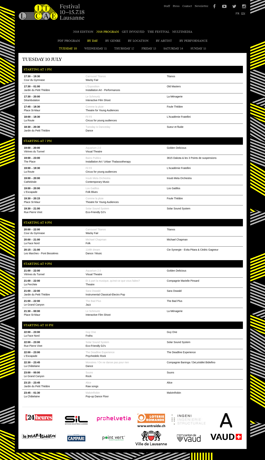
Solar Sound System (97, 208)
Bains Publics (93, 157)
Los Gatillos (92, 188)
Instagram (244, 6)
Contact (187, 6)
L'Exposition (92, 86)
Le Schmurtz (93, 96)
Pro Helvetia (106, 427)
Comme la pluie (94, 106)
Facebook (214, 6)
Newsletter (201, 6)
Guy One (91, 332)
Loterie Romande (146, 427)
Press (176, 6)
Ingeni (176, 427)
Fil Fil (89, 116)
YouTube (224, 6)
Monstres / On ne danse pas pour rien (107, 362)
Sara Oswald (93, 290)
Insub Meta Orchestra (98, 178)
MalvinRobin (93, 392)
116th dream (93, 249)
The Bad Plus (93, 300)
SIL (61, 427)
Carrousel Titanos (96, 76)
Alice (88, 382)
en (243, 13)
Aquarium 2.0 (93, 147)
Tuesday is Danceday (98, 126)
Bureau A (215, 427)
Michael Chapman (96, 239)
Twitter (234, 6)
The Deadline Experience (100, 352)
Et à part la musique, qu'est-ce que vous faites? (113, 280)
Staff (167, 6)
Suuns (89, 372)
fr (237, 13)
